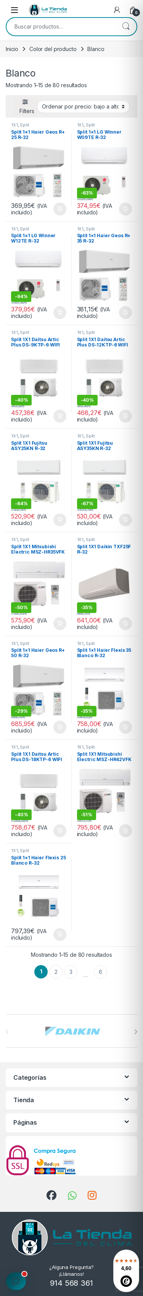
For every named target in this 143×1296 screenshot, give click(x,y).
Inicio (12, 49)
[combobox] (60, 26)
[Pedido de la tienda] (83, 106)
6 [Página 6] (100, 972)
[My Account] (117, 9)
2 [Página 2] (56, 972)
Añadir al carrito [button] (59, 209)
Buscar (126, 26)
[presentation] (135, 1031)
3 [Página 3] (70, 972)
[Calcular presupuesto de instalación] (16, 1281)
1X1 (14, 125)
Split (24, 125)
